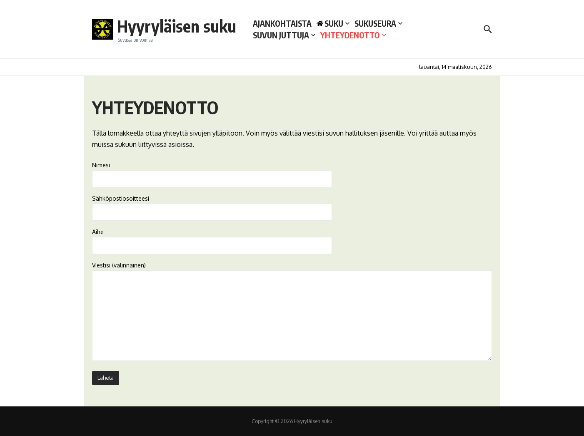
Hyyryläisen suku (176, 25)
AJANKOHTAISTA (282, 23)
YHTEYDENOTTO (353, 35)
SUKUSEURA (378, 23)
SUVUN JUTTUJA (284, 35)
